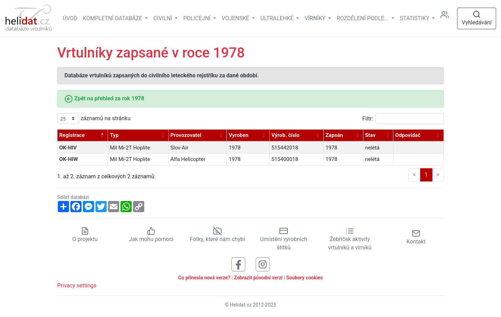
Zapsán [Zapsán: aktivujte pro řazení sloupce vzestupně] (334, 135)
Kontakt (415, 237)
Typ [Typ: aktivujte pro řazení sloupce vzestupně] (114, 135)
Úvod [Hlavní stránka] (70, 18)
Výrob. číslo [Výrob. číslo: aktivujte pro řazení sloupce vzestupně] (285, 135)
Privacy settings (77, 285)
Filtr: (403, 118)
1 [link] (426, 174)
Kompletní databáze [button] (113, 18)
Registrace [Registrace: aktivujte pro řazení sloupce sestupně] (72, 135)
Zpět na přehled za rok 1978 (104, 98)
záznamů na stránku (93, 118)
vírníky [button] (316, 18)
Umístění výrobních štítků (283, 239)
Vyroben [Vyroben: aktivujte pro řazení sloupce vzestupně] (238, 135)
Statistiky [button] (415, 18)
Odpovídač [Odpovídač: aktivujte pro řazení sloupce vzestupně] (407, 135)
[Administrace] (447, 19)
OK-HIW (68, 159)
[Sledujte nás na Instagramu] (263, 264)
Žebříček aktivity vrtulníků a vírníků (350, 239)
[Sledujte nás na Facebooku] (238, 264)
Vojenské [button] (236, 18)
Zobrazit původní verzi (258, 277)
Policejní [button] (197, 18)
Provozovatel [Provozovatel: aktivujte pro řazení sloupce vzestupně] (185, 135)
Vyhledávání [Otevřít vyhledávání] (477, 18)
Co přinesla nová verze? (204, 277)
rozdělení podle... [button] (363, 18)
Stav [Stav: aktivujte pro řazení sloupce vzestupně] (370, 135)
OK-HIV (68, 148)
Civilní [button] (163, 18)
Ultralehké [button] (277, 18)
